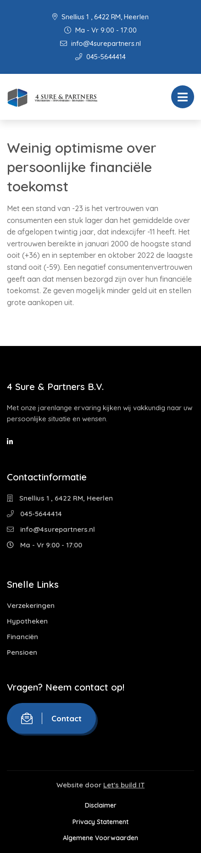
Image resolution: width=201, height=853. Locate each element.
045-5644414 (100, 56)
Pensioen (22, 652)
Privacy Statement (100, 822)
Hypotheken (27, 621)
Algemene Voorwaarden (100, 838)
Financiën (22, 636)
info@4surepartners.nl (100, 43)
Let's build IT (124, 785)
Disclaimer (101, 805)
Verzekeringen (31, 605)
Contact (51, 718)
